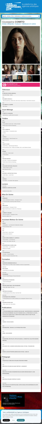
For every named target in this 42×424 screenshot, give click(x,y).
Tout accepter (21, 420)
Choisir (13, 420)
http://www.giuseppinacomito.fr (14, 85)
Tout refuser (6, 420)
